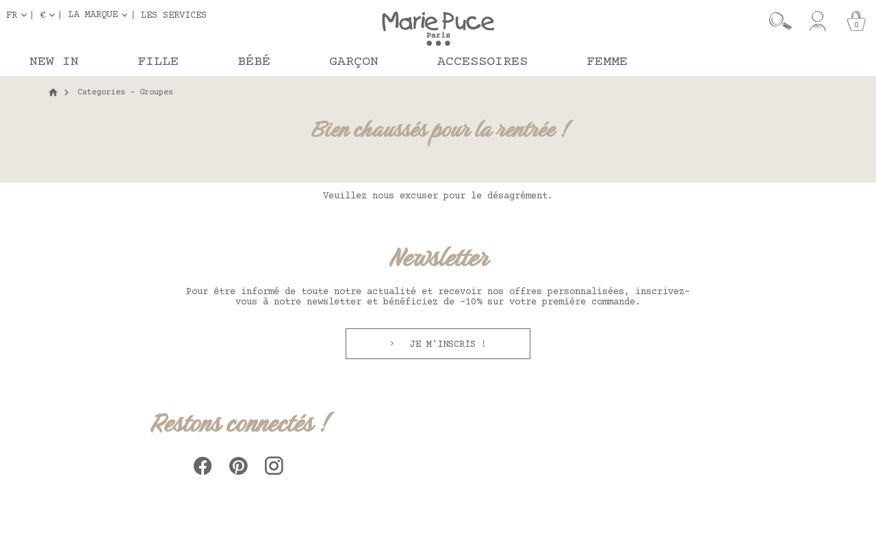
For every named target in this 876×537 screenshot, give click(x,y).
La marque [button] (93, 15)
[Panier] (856, 21)
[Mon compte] (817, 21)
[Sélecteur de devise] (50, 15)
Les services (174, 15)
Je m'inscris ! (445, 344)
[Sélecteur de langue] (19, 15)
